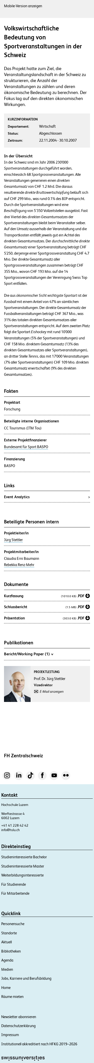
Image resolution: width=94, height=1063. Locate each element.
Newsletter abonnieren (18, 1017)
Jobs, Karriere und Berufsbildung (26, 978)
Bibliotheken (11, 951)
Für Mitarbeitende (15, 893)
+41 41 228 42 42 (14, 825)
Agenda (7, 960)
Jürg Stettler (13, 540)
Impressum (10, 1035)
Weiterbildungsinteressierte (22, 875)
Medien (7, 969)
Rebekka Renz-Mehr (19, 565)
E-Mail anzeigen (52, 691)
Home (6, 987)
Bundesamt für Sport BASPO (26, 447)
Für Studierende (13, 884)
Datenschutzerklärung (18, 1026)
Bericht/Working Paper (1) (28, 653)
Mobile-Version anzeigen (23, 6)
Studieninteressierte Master (22, 866)
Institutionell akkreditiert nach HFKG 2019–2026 (39, 1044)
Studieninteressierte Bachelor (24, 857)
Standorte (9, 933)
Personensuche (12, 924)
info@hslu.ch (10, 830)
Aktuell (6, 942)
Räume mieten (12, 996)
